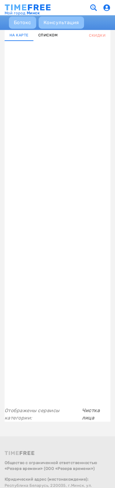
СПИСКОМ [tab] (48, 35)
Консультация (61, 22)
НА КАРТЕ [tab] (19, 35)
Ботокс (22, 22)
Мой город (22, 13)
